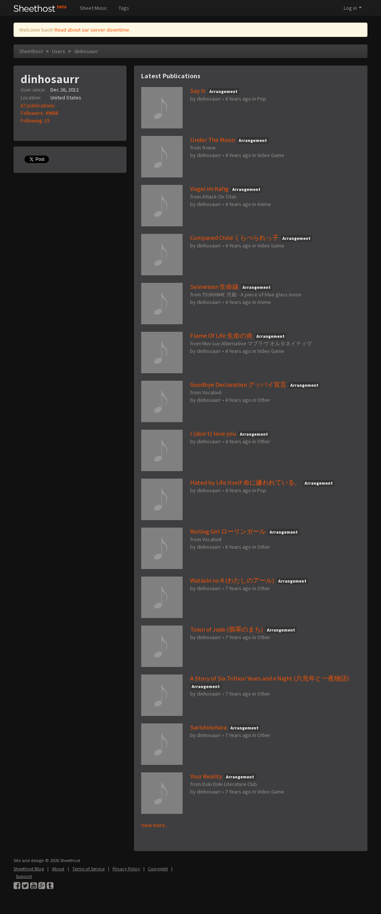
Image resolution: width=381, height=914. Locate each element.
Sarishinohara (208, 727)
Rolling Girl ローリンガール (228, 531)
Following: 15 (35, 120)
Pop (261, 98)
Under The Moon (212, 140)
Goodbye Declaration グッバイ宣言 (238, 384)
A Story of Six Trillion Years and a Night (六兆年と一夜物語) (269, 678)
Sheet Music (93, 8)
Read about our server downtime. (92, 29)
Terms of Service (88, 868)
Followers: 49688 (39, 113)
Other (263, 400)
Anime (264, 204)
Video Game (270, 155)
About (58, 868)
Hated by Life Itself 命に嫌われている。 (245, 482)
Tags (124, 8)
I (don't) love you (213, 433)
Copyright (158, 868)
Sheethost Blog (29, 868)
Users (58, 51)
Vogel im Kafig (209, 189)
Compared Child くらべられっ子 (234, 237)
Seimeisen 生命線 (214, 286)
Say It (198, 91)
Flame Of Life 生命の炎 (221, 335)
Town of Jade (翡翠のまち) (226, 629)
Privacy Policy (126, 868)
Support (24, 876)
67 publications (38, 105)
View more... (154, 825)
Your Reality (206, 776)
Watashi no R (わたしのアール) (232, 580)
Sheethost (31, 51)
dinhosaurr (86, 51)
